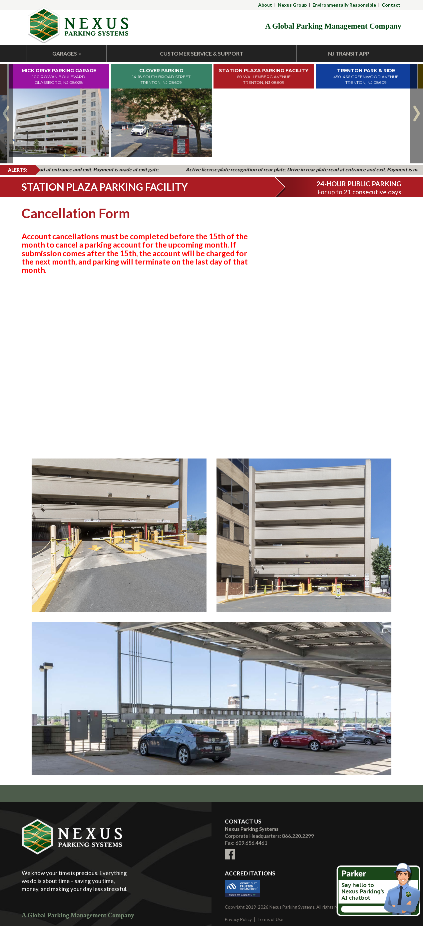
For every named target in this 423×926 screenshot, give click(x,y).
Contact (391, 5)
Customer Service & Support (201, 53)
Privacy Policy (238, 919)
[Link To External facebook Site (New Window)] (230, 850)
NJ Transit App (348, 53)
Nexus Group (292, 5)
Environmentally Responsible (344, 5)
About (265, 5)
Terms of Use (270, 919)
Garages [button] (66, 53)
